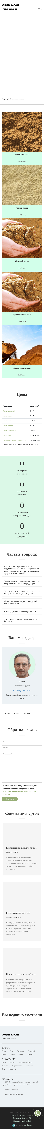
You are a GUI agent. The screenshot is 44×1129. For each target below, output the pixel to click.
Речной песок (22, 208)
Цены (4, 1062)
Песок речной (7, 421)
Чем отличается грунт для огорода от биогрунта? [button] (22, 620)
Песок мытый (7, 416)
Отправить (10, 799)
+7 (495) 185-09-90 (9, 9)
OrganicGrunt (10, 5)
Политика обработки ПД (22, 1121)
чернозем (22, 1115)
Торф (11, 1051)
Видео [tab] (16, 714)
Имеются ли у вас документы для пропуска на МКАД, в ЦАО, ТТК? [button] (22, 592)
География (29, 1066)
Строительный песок (22, 315)
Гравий (12, 1054)
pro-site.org (28, 1125)
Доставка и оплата (25, 1062)
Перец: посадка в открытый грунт (21, 974)
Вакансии (5, 1066)
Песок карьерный (22, 368)
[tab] (22, 570)
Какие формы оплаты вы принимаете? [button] (22, 611)
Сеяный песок (22, 261)
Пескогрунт (7, 435)
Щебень (30, 1054)
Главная (5, 99)
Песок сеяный (8, 426)
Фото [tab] (7, 714)
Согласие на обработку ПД (22, 1118)
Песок (21, 1054)
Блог (3, 1069)
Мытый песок (22, 154)
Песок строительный (10, 430)
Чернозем (20, 1051)
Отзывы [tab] (26, 714)
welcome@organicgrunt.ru (14, 1094)
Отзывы (12, 1062)
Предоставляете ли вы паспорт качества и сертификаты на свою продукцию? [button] (22, 582)
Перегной (31, 1051)
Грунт (4, 1051)
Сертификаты (17, 1066)
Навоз (4, 1054)
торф (16, 1115)
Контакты (12, 1069)
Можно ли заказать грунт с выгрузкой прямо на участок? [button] (22, 602)
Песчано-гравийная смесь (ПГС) (14, 440)
